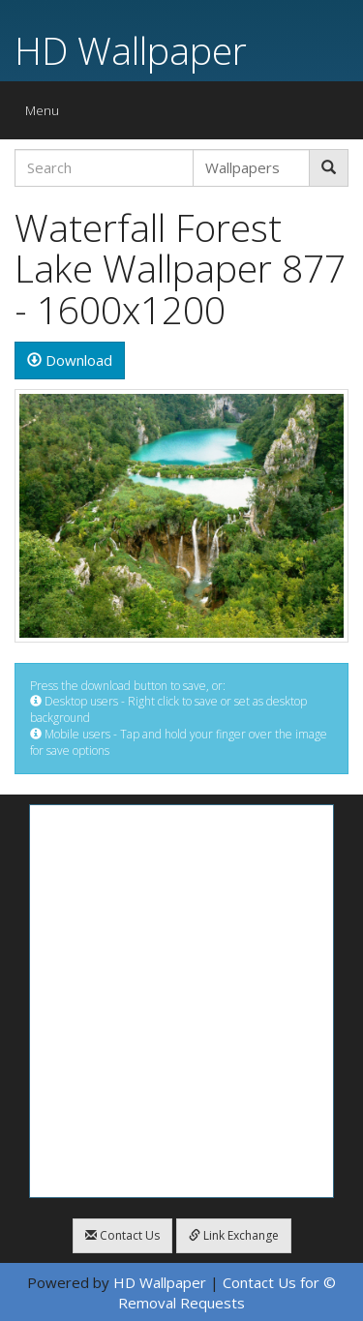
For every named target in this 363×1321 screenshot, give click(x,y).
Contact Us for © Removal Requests (227, 1292)
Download (69, 360)
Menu (47, 115)
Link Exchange (234, 1235)
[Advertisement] (181, 1001)
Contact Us (122, 1235)
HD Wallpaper (131, 49)
